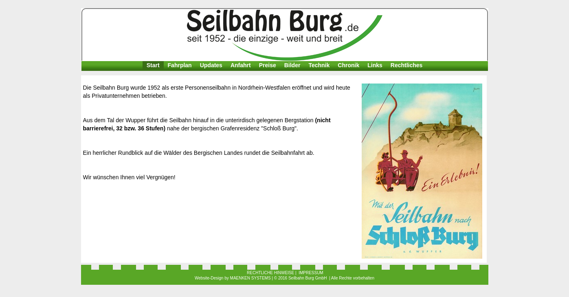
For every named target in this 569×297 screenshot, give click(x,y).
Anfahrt (241, 65)
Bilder (292, 65)
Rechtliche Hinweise (270, 273)
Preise (267, 65)
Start (153, 65)
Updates (211, 65)
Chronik (348, 65)
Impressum (311, 273)
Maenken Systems (250, 278)
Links (374, 65)
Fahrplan (180, 65)
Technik (319, 65)
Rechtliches (407, 65)
